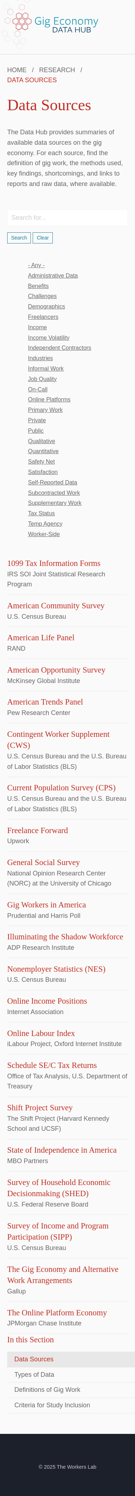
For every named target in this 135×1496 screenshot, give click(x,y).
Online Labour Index (41, 1033)
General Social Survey (43, 862)
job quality (42, 379)
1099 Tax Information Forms (54, 563)
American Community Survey (55, 605)
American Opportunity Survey (56, 669)
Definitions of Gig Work (47, 1389)
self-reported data (52, 482)
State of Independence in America (62, 1150)
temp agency (45, 524)
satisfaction (43, 472)
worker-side (44, 534)
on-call (37, 389)
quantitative (43, 451)
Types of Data (34, 1374)
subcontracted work (54, 493)
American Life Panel (40, 637)
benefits (38, 286)
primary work (45, 410)
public (36, 431)
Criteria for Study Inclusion (52, 1405)
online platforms (49, 399)
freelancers (43, 317)
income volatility (49, 338)
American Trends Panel (45, 701)
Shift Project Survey (40, 1107)
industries (40, 358)
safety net (41, 462)
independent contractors (59, 348)
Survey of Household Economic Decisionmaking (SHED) (59, 1188)
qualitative (41, 441)
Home (17, 70)
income (37, 327)
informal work (46, 369)
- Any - (36, 265)
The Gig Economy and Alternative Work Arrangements (62, 1275)
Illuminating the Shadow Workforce (65, 936)
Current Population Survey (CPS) (61, 787)
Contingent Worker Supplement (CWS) (58, 740)
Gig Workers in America (46, 904)
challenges (42, 296)
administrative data (53, 276)
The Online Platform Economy (57, 1312)
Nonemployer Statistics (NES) (56, 969)
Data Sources (33, 1359)
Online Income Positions (47, 1000)
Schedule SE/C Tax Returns (52, 1065)
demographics (46, 306)
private (37, 420)
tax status (41, 513)
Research (57, 70)
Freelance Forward (37, 830)
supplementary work (55, 503)
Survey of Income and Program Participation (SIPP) (57, 1231)
